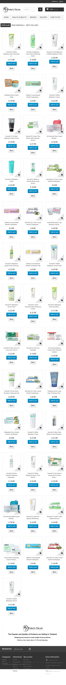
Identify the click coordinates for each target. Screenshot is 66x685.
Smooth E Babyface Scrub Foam (11, 306)
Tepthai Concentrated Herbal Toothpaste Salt (33, 264)
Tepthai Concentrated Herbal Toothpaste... (33, 96)
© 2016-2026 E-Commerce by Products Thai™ (13, 680)
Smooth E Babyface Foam (11, 180)
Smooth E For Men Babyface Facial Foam (11, 137)
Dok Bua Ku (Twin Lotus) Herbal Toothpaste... (54, 180)
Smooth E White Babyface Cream (54, 96)
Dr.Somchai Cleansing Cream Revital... (11, 558)
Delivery (43, 17)
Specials (15, 659)
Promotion (5, 663)
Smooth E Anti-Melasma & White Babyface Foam (54, 53)
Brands (33, 17)
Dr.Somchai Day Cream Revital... (54, 137)
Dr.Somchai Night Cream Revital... (11, 517)
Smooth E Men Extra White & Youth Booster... (54, 433)
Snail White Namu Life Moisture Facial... (54, 223)
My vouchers (27, 668)
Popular (5, 25)
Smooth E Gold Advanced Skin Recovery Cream (33, 307)
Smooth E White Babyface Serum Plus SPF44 (33, 475)
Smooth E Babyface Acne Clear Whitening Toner (33, 54)
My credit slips (27, 662)
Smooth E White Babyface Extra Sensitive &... (11, 54)
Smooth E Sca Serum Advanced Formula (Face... (54, 475)
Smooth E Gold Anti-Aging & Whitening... (33, 517)
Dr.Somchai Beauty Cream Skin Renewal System (54, 350)
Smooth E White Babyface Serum (11, 600)
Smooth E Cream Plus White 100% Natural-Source (33, 138)
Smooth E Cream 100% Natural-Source (54, 517)
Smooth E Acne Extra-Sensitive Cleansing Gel (11, 392)
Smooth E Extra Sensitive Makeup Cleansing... (11, 475)
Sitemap (15, 670)
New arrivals (18, 25)
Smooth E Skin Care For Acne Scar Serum (11, 349)
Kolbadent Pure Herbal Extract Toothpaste (11, 433)
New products (16, 662)
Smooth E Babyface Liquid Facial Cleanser (11, 264)
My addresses (27, 664)
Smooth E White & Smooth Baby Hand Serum (33, 181)
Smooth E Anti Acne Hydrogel (33, 349)
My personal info (28, 666)
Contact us (55, 1)
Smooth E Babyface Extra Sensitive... (54, 306)
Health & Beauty (19, 17)
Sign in (61, 1)
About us (15, 664)
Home (6, 17)
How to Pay (55, 17)
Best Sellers (32, 25)
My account (28, 657)
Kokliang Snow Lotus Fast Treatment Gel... (54, 392)
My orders (26, 659)
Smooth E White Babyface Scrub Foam (54, 264)
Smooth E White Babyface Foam (33, 433)
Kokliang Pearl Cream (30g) (11, 96)
